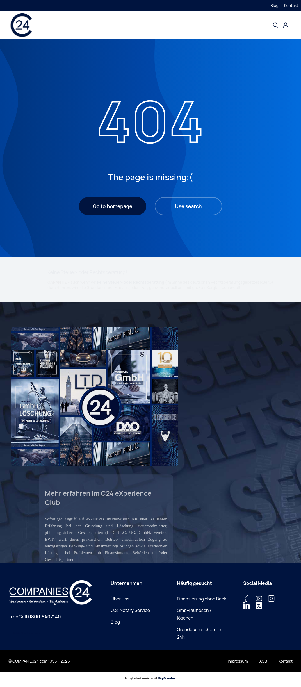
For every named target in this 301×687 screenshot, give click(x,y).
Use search (188, 206)
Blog (274, 5)
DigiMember (167, 678)
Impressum (238, 661)
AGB (263, 661)
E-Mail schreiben (26, 633)
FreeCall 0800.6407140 (34, 616)
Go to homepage (112, 206)
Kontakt (291, 5)
